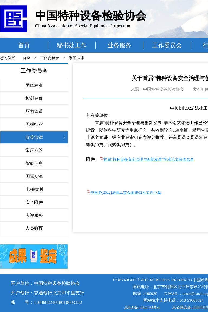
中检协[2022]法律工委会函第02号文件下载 (125, 193)
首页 (24, 45)
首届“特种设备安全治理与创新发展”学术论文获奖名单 (148, 159)
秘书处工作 (72, 45)
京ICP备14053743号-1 (142, 307)
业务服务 (119, 45)
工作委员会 (167, 45)
